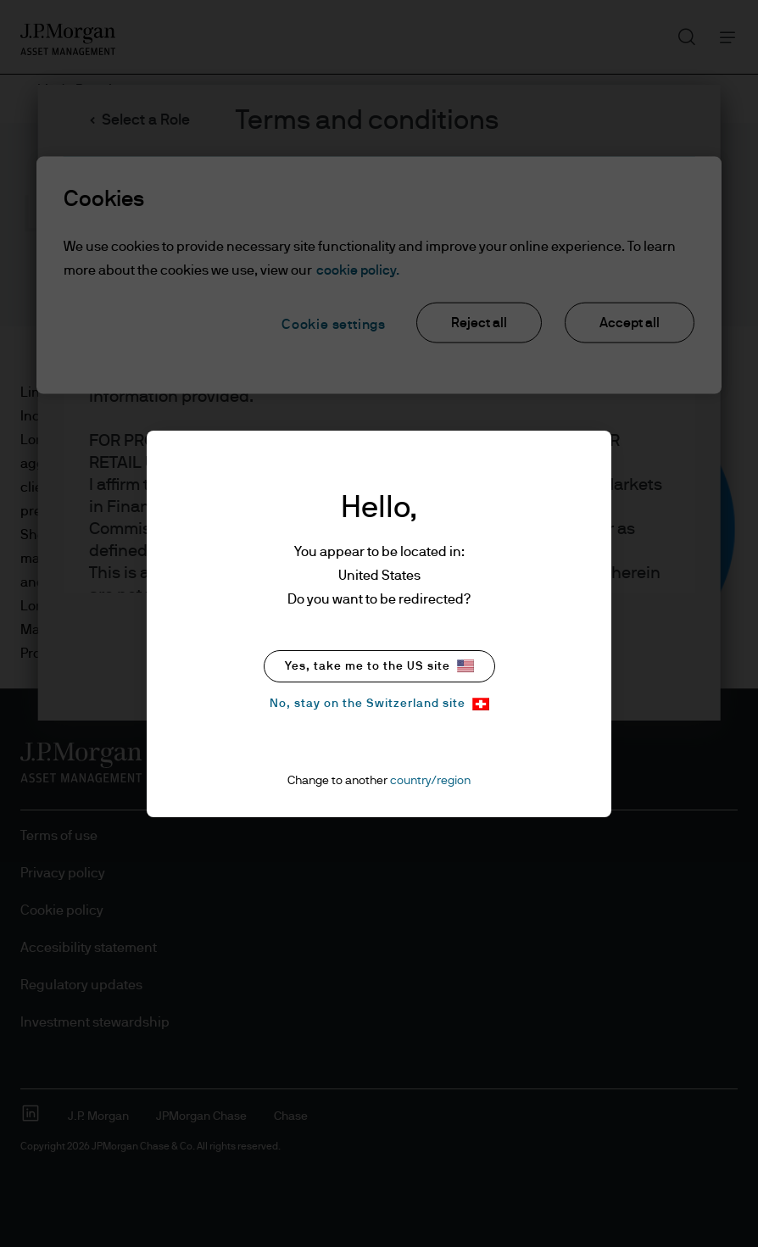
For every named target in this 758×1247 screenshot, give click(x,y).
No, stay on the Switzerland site (379, 704)
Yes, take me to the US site (379, 666)
